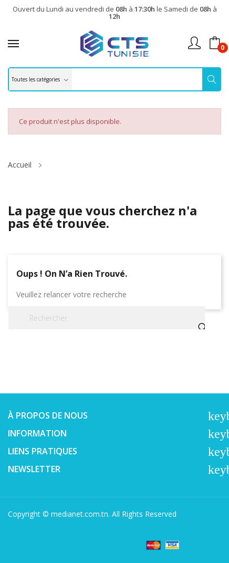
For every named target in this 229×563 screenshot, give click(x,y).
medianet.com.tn (79, 514)
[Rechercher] (106, 317)
